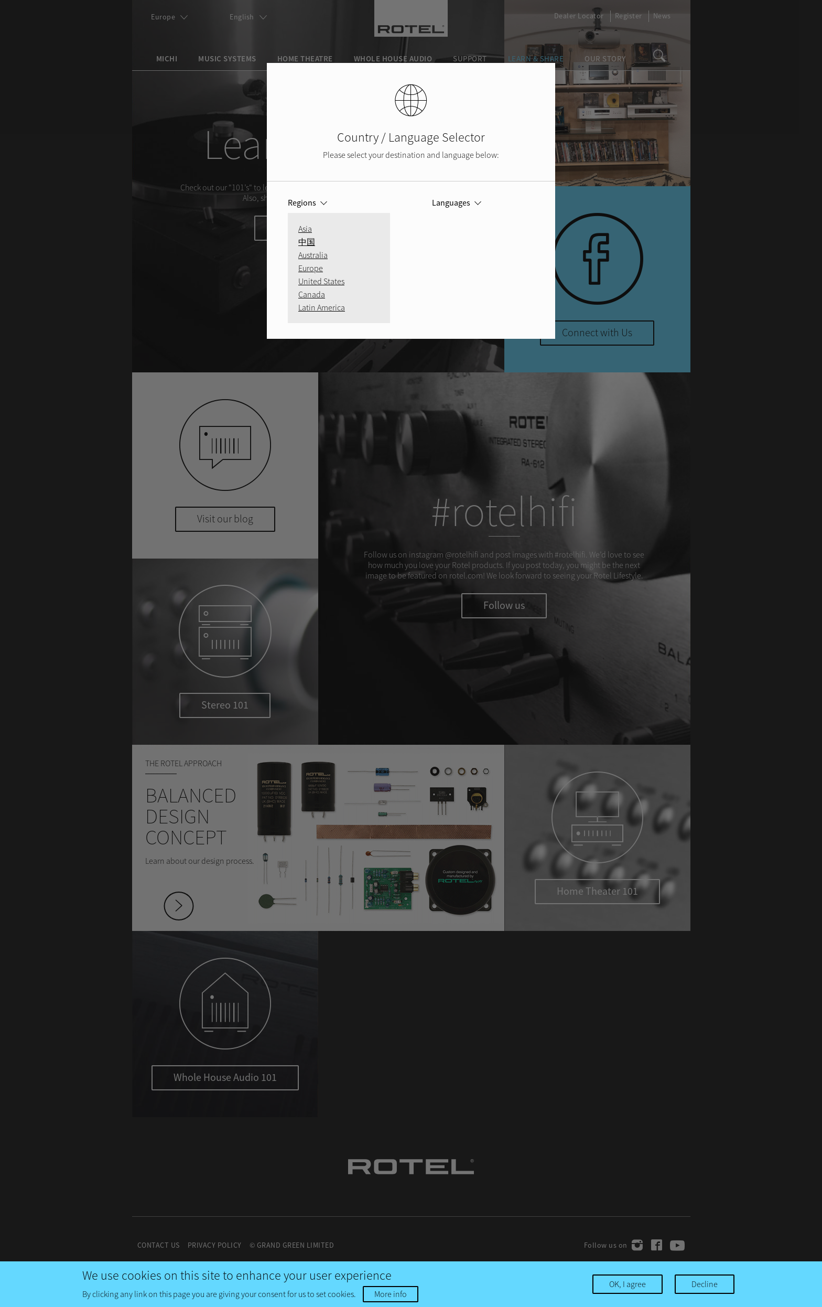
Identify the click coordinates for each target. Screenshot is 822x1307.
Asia (305, 228)
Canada (311, 294)
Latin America (321, 307)
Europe (310, 268)
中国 (306, 242)
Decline (704, 1284)
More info (390, 1294)
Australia (313, 255)
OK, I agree (627, 1284)
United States (321, 281)
